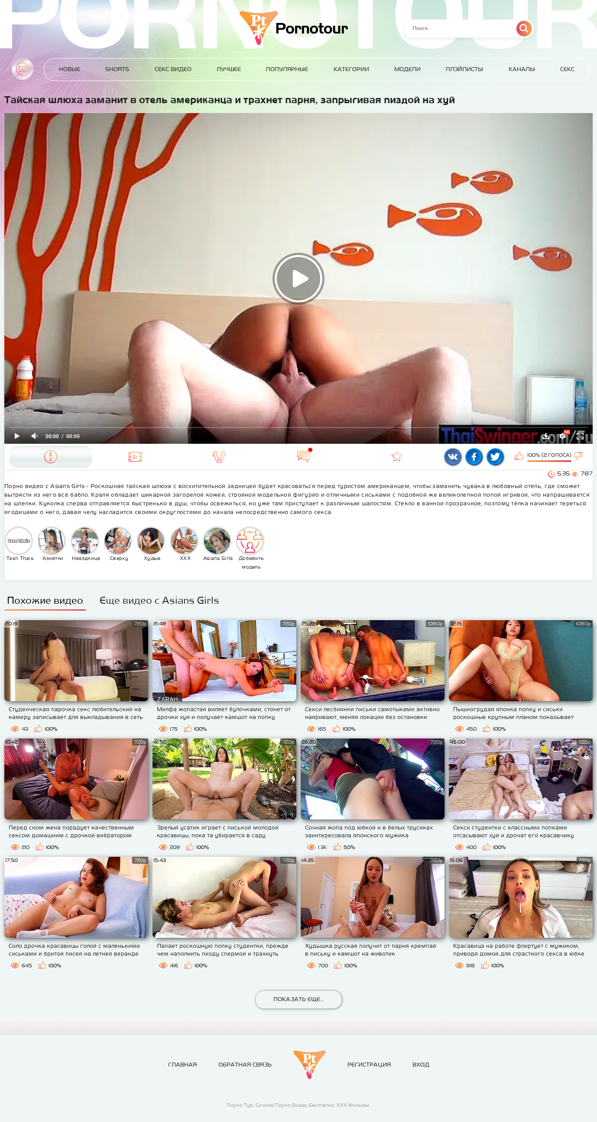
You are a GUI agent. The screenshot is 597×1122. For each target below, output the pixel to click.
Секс (567, 69)
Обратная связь (245, 1064)
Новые (69, 69)
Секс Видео (173, 69)
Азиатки (52, 544)
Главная (22, 69)
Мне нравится (520, 457)
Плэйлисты (464, 69)
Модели (407, 69)
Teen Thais (19, 544)
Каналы (522, 69)
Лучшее (229, 69)
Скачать (545, 435)
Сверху (118, 544)
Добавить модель (250, 548)
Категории (351, 69)
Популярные (287, 69)
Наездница (86, 544)
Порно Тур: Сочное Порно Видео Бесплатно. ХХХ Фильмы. (298, 1105)
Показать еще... (298, 999)
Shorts (117, 69)
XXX (184, 544)
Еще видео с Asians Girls (159, 600)
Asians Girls (218, 544)
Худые (151, 544)
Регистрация (369, 1064)
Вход (420, 1064)
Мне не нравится (579, 457)
